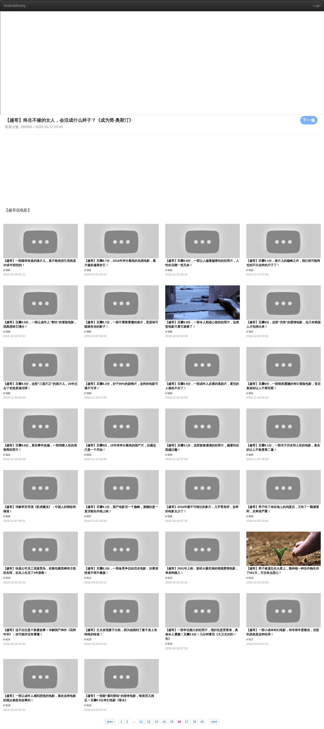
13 (156, 721)
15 (171, 721)
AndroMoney (15, 5)
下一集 (308, 120)
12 (149, 721)
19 (202, 721)
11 (141, 721)
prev (110, 721)
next (214, 721)
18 (194, 721)
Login (317, 5)
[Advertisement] (162, 166)
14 (164, 721)
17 (186, 721)
